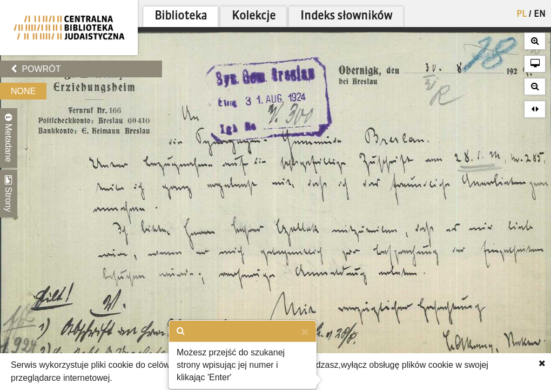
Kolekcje (254, 16)
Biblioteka (180, 16)
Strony (8, 193)
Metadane (8, 138)
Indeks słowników (346, 16)
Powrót (36, 69)
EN (540, 14)
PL (521, 14)
